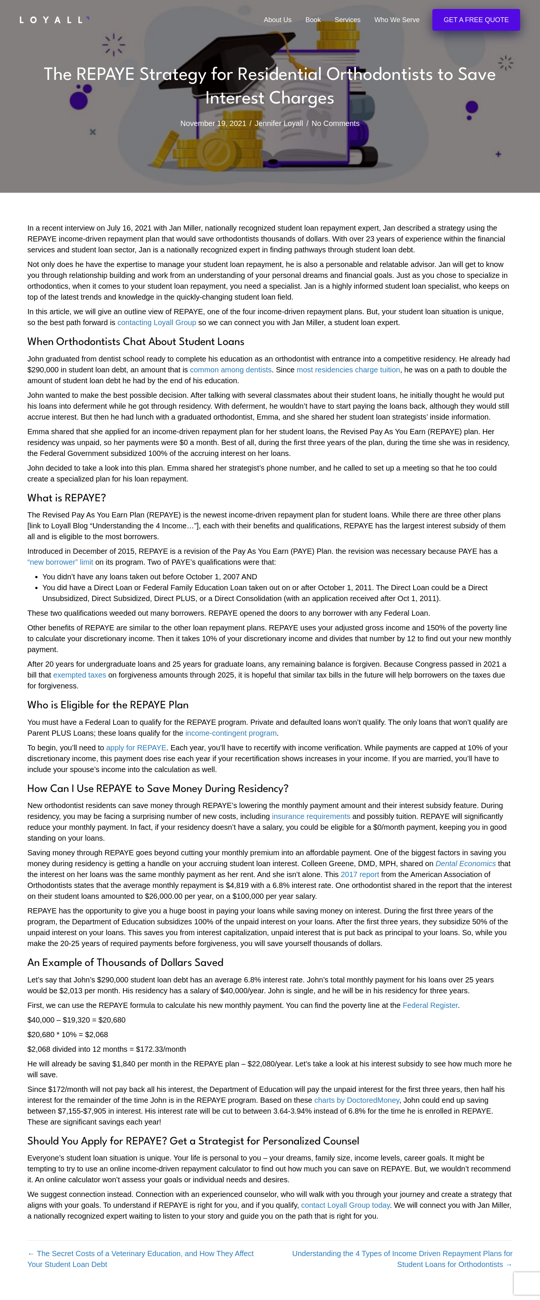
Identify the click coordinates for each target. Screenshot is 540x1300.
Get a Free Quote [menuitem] (476, 20)
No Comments (336, 123)
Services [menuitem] (348, 20)
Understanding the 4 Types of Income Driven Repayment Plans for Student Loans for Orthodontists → (402, 1259)
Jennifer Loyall (279, 123)
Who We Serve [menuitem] (397, 20)
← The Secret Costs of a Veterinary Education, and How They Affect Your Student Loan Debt (140, 1259)
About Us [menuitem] (277, 20)
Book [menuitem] (313, 20)
